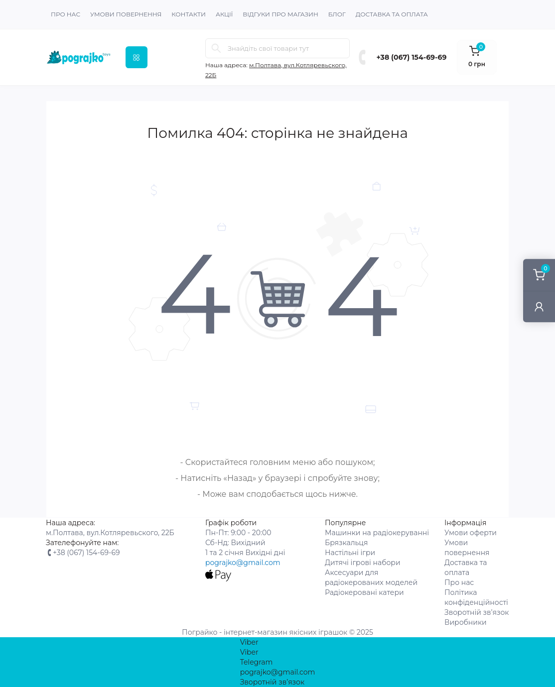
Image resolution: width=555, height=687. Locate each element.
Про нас (65, 14)
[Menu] (136, 57)
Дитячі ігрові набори (363, 562)
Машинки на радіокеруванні (377, 532)
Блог (337, 14)
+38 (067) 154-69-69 (412, 57)
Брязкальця (346, 542)
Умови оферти (470, 532)
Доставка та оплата (392, 14)
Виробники (465, 622)
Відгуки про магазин (280, 14)
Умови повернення (125, 14)
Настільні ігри (350, 552)
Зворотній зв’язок (476, 612)
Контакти (188, 14)
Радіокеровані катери (364, 592)
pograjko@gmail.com (242, 562)
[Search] (216, 48)
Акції (224, 14)
